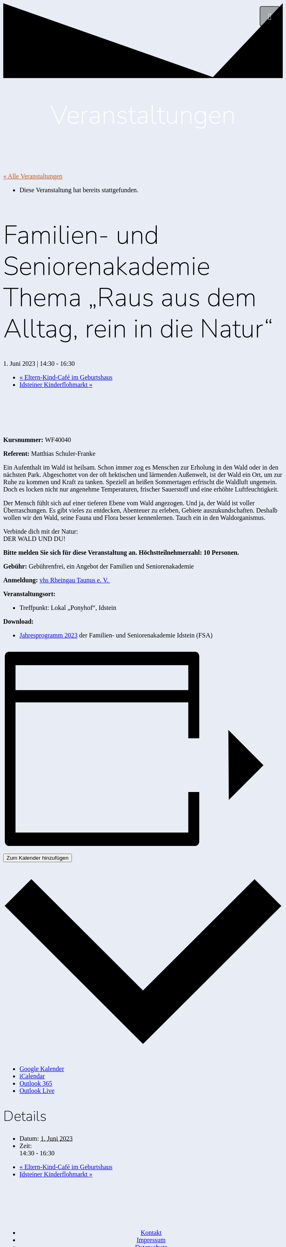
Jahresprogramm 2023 (49, 635)
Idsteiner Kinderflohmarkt (56, 384)
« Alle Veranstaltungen (32, 176)
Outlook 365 (36, 1083)
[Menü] (270, 16)
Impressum (150, 1239)
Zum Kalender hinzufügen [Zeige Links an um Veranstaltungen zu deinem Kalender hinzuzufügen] (37, 858)
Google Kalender (42, 1068)
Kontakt (151, 1232)
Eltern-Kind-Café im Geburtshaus (66, 377)
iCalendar (32, 1076)
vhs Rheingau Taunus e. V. (74, 580)
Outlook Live (37, 1090)
